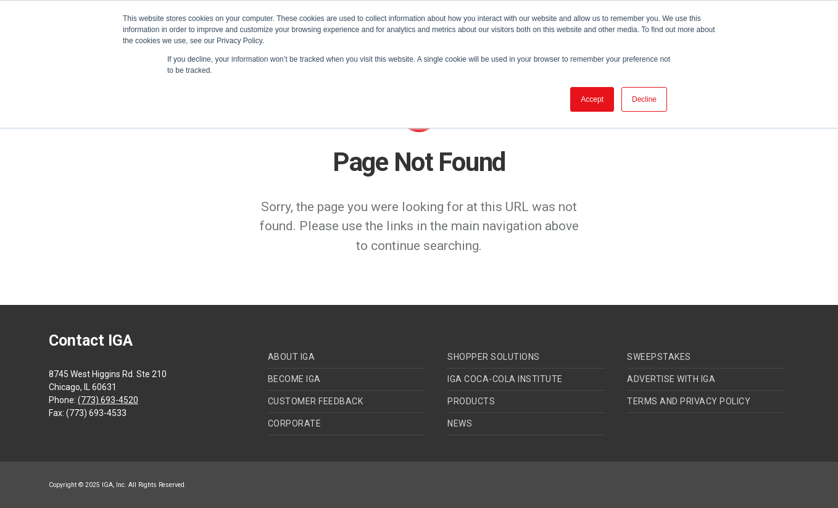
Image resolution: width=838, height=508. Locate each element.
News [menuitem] (459, 423)
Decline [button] (644, 99)
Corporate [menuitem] (295, 423)
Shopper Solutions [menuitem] (493, 357)
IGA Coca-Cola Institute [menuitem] (505, 379)
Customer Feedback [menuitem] (315, 401)
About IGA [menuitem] (291, 357)
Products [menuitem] (471, 401)
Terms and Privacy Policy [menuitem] (688, 401)
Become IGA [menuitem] (294, 379)
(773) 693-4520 (108, 400)
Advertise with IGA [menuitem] (671, 379)
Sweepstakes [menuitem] (659, 357)
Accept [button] (592, 99)
